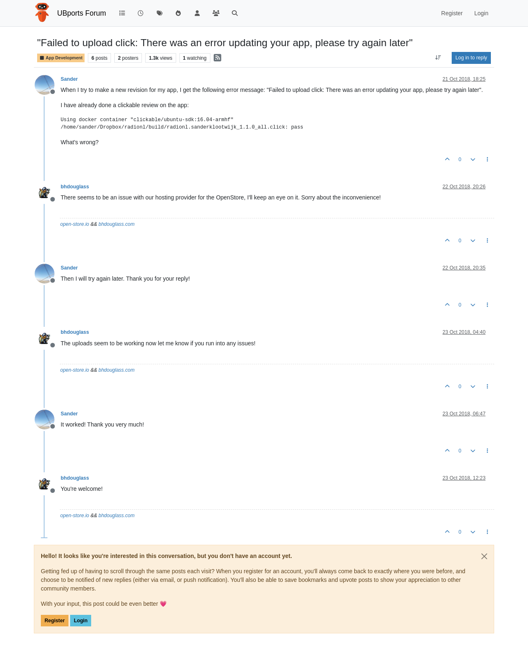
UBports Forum (81, 13)
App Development (60, 58)
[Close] (484, 556)
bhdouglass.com (116, 224)
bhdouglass (75, 187)
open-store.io (74, 224)
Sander (69, 79)
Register (55, 620)
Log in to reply (471, 58)
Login (80, 620)
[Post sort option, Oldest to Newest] (438, 57)
